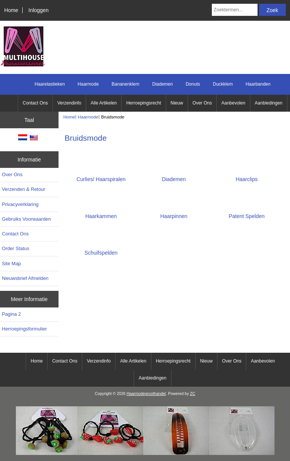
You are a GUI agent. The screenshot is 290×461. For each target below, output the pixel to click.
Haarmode (88, 116)
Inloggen (38, 10)
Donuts (193, 84)
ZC (192, 394)
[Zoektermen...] (235, 10)
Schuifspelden (101, 250)
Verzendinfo (69, 103)
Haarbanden (257, 84)
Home (11, 10)
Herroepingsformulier (24, 329)
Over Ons (202, 103)
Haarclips (247, 176)
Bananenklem (125, 84)
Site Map (11, 263)
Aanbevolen (233, 103)
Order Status (15, 248)
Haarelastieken (50, 84)
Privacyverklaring (20, 204)
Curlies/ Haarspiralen (101, 176)
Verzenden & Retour (23, 189)
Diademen (162, 84)
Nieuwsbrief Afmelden (25, 278)
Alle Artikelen (104, 103)
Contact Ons (35, 103)
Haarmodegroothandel (146, 394)
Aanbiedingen (268, 103)
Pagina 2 (11, 314)
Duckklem (223, 84)
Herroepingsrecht (143, 103)
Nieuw (177, 103)
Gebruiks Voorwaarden (26, 219)
